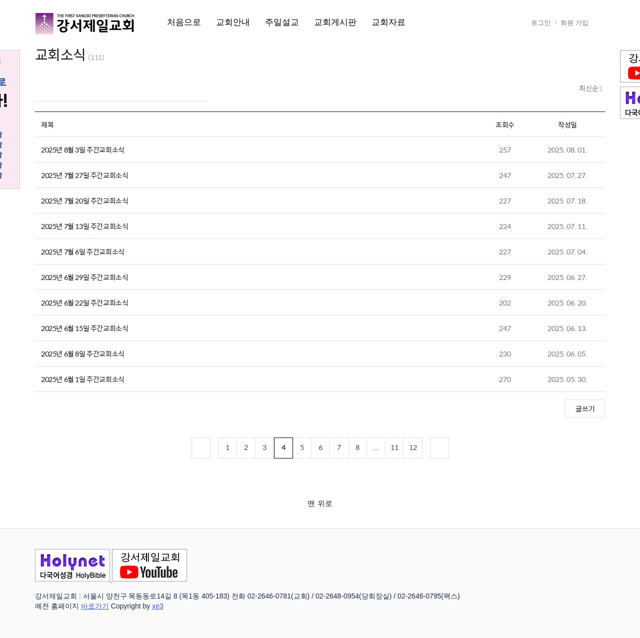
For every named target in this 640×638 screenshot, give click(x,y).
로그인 (540, 22)
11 (394, 447)
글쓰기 (585, 408)
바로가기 (95, 606)
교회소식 (60, 54)
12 (413, 447)
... (376, 447)
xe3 (158, 606)
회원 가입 (574, 22)
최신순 (589, 88)
